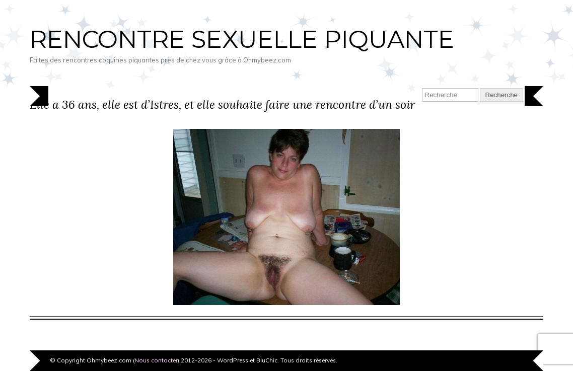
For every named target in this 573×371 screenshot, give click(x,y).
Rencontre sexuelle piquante (242, 39)
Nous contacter (156, 360)
